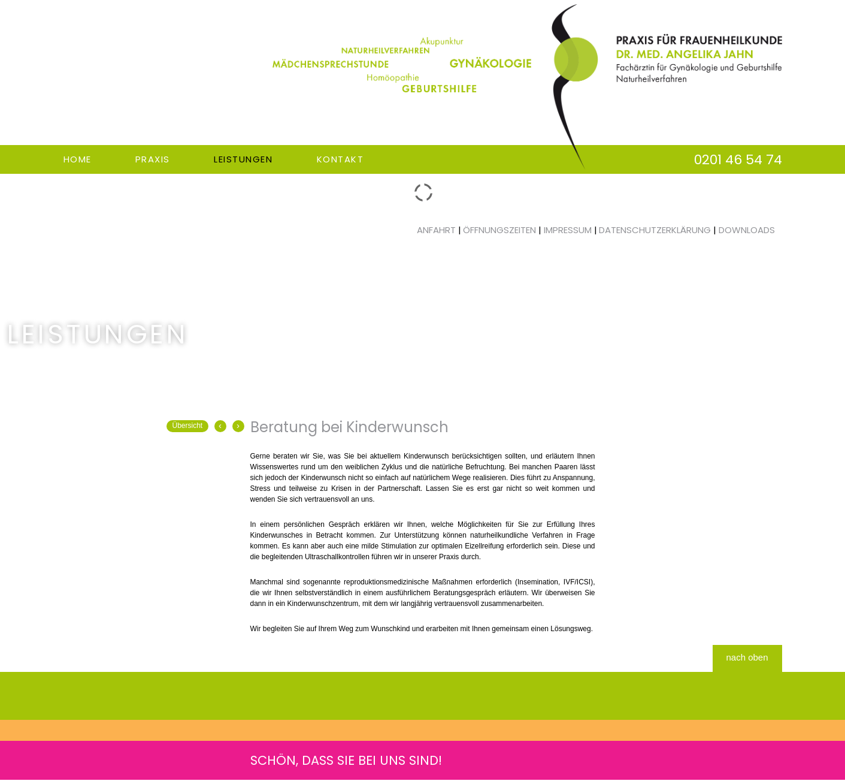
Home (77, 159)
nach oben (747, 657)
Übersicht (187, 425)
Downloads (747, 230)
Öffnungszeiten (499, 230)
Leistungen (243, 159)
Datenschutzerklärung (655, 230)
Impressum (568, 230)
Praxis (152, 159)
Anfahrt (436, 230)
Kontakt (340, 159)
